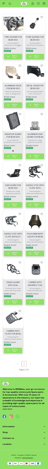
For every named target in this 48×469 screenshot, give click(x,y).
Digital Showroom (27, 458)
